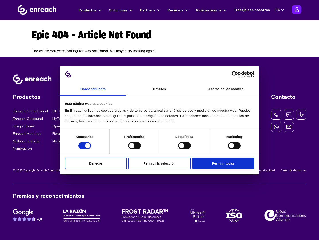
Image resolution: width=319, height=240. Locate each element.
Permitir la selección (159, 163)
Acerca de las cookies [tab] (226, 89)
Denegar (95, 163)
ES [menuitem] (277, 10)
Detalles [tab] (159, 89)
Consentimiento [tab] (93, 89)
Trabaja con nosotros (252, 10)
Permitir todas (223, 163)
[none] (280, 10)
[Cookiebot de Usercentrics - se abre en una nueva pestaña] (235, 74)
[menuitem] (280, 10)
